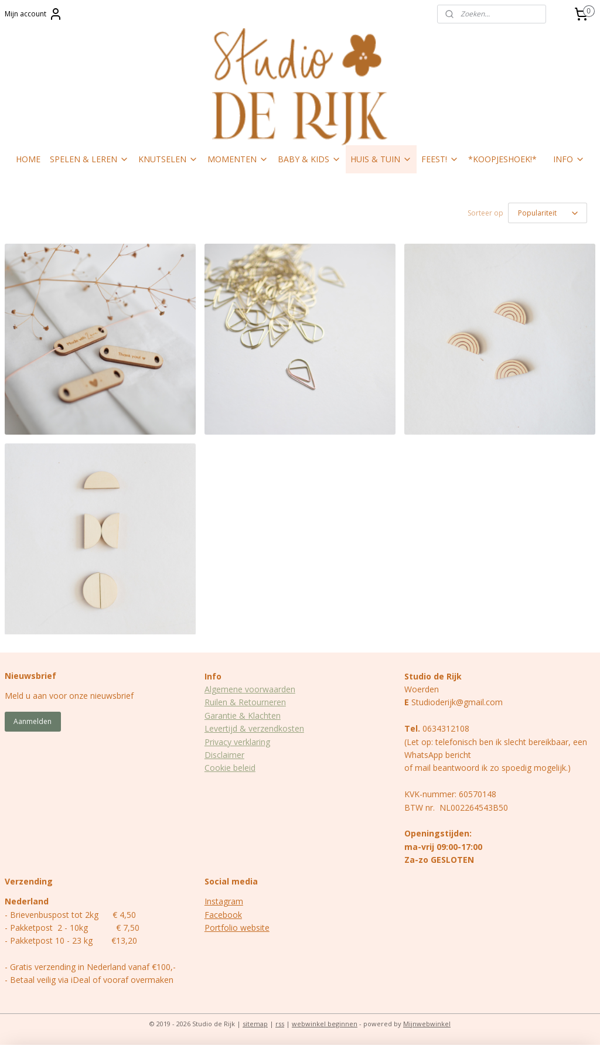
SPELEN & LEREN (89, 159)
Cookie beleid (229, 767)
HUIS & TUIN (381, 159)
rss (279, 1023)
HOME (28, 159)
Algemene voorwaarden (249, 689)
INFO (569, 159)
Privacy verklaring (237, 741)
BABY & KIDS (309, 159)
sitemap (255, 1023)
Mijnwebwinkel (427, 1023)
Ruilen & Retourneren (245, 702)
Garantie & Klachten (242, 715)
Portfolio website (237, 927)
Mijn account (34, 14)
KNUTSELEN (168, 159)
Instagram (223, 901)
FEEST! (440, 159)
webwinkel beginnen (324, 1023)
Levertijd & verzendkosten (254, 728)
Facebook (223, 914)
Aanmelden (32, 721)
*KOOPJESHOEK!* (502, 159)
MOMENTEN (237, 159)
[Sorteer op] (548, 213)
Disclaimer (224, 754)
